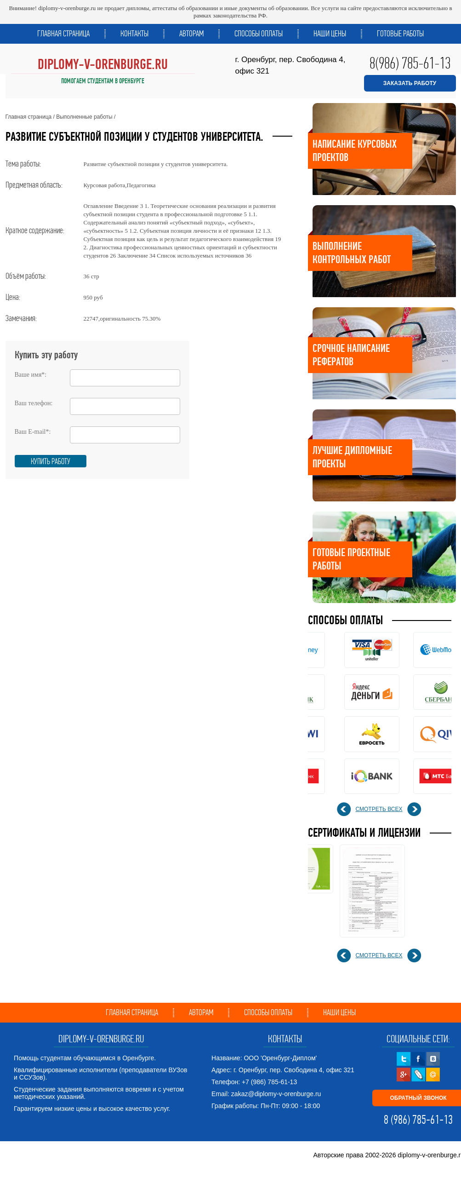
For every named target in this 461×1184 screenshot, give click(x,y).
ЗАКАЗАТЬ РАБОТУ (409, 83)
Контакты (134, 34)
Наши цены (329, 34)
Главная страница (63, 34)
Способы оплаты (258, 34)
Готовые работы (400, 34)
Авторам (191, 34)
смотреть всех (379, 809)
